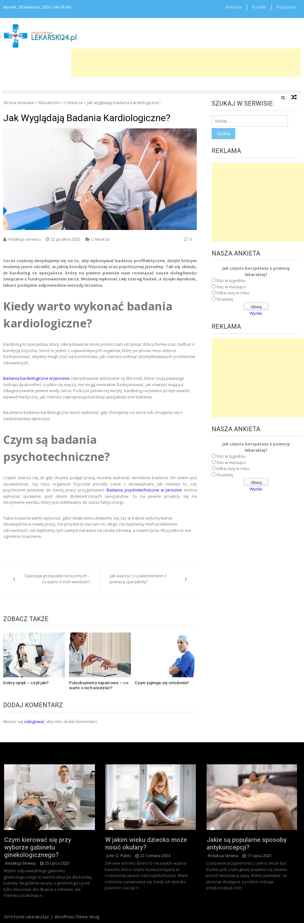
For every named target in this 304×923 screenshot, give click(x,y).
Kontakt (259, 7)
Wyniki (256, 313)
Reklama (233, 7)
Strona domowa (18, 102)
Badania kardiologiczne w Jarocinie (36, 378)
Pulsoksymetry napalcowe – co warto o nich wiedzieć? (98, 685)
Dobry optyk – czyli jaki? (26, 682)
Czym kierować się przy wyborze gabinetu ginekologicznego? (37, 847)
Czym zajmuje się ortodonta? (162, 682)
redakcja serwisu (24, 239)
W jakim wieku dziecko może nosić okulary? (146, 843)
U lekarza (73, 102)
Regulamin (286, 7)
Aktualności (49, 102)
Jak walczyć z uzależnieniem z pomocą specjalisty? (138, 579)
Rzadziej (225, 299)
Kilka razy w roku (233, 293)
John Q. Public (119, 855)
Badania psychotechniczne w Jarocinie (144, 490)
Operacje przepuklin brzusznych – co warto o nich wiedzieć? (57, 579)
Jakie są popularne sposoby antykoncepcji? (247, 843)
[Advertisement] (186, 63)
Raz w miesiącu (231, 287)
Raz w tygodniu (231, 280)
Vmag (94, 917)
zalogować (34, 721)
